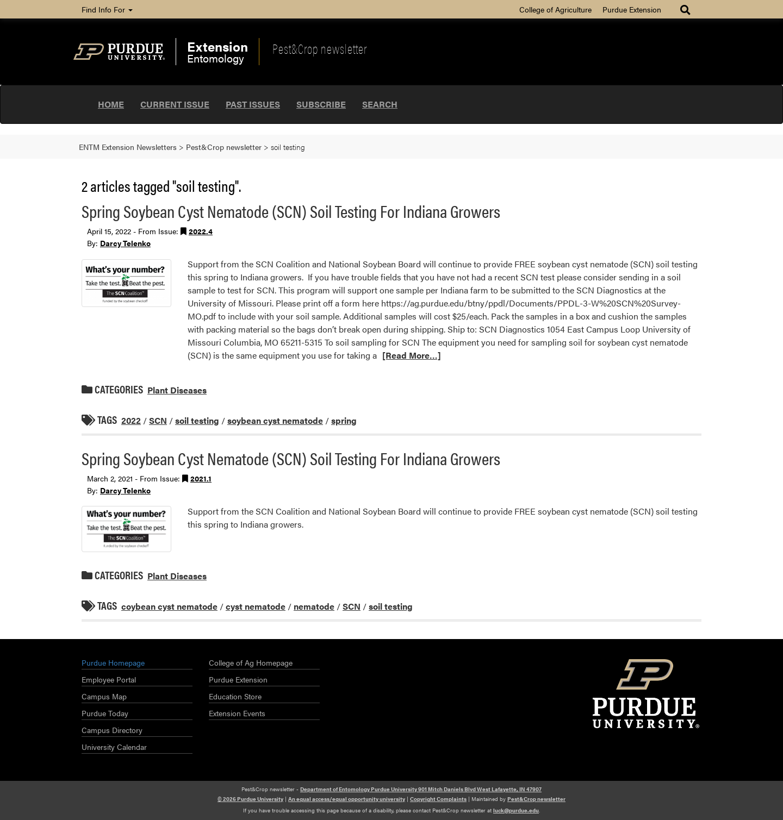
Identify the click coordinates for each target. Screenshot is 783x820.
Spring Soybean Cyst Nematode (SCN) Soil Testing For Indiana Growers (291, 210)
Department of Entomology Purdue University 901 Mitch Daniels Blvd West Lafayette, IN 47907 (421, 789)
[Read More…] (411, 355)
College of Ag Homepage (251, 662)
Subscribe (321, 104)
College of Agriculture (555, 9)
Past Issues (253, 104)
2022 (131, 420)
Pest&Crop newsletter (319, 48)
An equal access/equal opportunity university (346, 799)
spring (344, 420)
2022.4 (201, 231)
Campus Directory (112, 729)
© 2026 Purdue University (250, 799)
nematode (314, 606)
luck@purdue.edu (516, 810)
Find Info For (107, 9)
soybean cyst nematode (275, 420)
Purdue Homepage (113, 662)
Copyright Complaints (438, 799)
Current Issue (174, 104)
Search (379, 104)
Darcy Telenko (125, 242)
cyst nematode (255, 606)
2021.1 (201, 478)
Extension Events (237, 713)
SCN (158, 420)
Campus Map (104, 696)
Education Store (235, 696)
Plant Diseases (177, 390)
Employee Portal (109, 679)
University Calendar (114, 746)
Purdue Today (105, 713)
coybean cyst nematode (169, 606)
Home (111, 104)
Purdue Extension (631, 9)
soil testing (197, 420)
